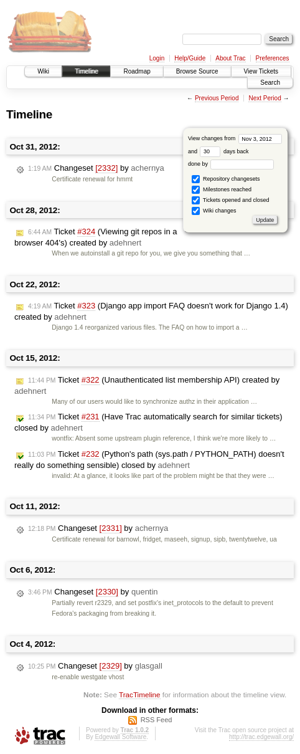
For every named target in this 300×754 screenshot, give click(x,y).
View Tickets (261, 71)
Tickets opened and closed (230, 200)
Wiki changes (214, 211)
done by (231, 164)
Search (270, 82)
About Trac (230, 58)
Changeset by (96, 168)
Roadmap (136, 71)
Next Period (264, 98)
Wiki (43, 71)
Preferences (272, 58)
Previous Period (217, 98)
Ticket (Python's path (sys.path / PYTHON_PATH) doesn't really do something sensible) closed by (149, 459)
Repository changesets (226, 179)
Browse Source (197, 71)
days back (224, 151)
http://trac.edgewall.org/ (261, 736)
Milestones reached (221, 190)
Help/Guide (189, 58)
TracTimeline (140, 694)
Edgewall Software (120, 736)
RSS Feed (156, 719)
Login (156, 58)
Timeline (86, 71)
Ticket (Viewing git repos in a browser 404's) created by (95, 237)
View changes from (235, 138)
